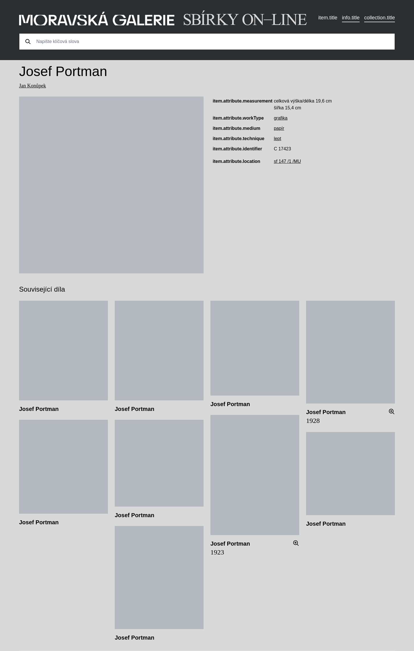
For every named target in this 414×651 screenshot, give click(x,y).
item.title (327, 18)
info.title (351, 18)
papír (279, 128)
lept (277, 138)
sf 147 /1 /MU (287, 161)
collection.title (379, 18)
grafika (281, 118)
